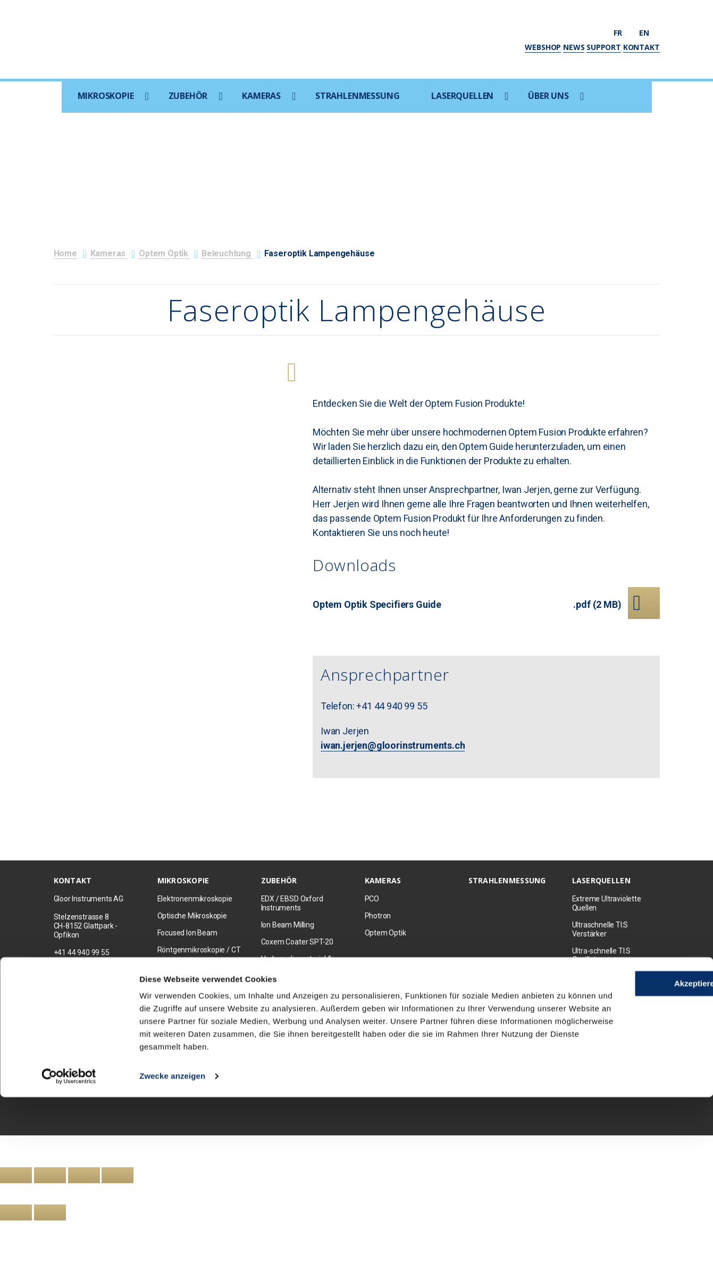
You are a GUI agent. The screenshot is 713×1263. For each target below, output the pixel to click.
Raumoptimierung (291, 1010)
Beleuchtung (227, 253)
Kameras (261, 96)
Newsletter (209, 1092)
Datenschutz (309, 1092)
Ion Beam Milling (287, 925)
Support (603, 47)
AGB (277, 1092)
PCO (372, 898)
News (573, 47)
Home (65, 253)
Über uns (548, 96)
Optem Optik (164, 253)
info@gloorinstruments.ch (96, 970)
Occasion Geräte (184, 1017)
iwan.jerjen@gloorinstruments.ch (393, 745)
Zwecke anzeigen (172, 1242)
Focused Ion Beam (187, 933)
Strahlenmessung (357, 96)
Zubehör (188, 96)
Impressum (247, 1092)
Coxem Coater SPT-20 (297, 942)
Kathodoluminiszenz (295, 1027)
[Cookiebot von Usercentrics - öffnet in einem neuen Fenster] (68, 1242)
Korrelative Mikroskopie (195, 983)
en (649, 33)
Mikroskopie (106, 96)
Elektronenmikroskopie (194, 898)
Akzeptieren (624, 1136)
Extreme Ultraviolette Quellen (606, 903)
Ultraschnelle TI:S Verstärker (600, 929)
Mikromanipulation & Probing (295, 989)
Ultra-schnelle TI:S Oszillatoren (601, 955)
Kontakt (641, 47)
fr (623, 33)
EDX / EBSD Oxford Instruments (292, 903)
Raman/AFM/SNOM (190, 967)
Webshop (543, 47)
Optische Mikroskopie (192, 915)
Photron (378, 915)
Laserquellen (462, 96)
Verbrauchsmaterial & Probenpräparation (296, 963)
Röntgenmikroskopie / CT (199, 950)
